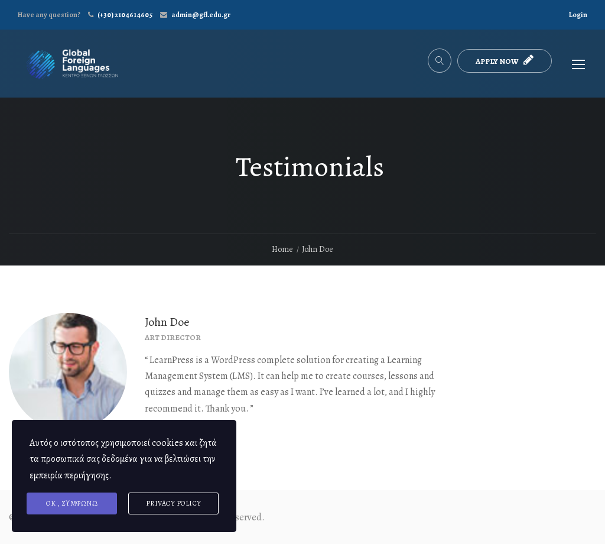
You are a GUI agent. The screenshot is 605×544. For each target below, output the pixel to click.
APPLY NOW (505, 60)
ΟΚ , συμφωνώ (71, 503)
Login (578, 15)
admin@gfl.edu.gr (200, 15)
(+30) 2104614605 (124, 15)
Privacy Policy (173, 503)
